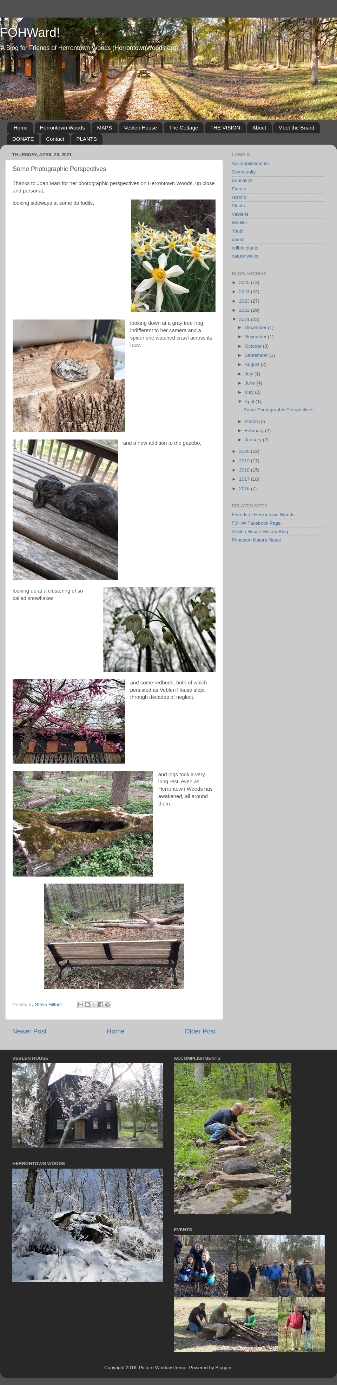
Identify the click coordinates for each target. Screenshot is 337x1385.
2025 (245, 282)
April (250, 401)
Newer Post (29, 1031)
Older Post (200, 1031)
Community (244, 172)
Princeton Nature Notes (256, 540)
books (238, 239)
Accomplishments (250, 163)
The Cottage (183, 128)
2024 (245, 291)
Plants (238, 205)
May (250, 392)
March (252, 421)
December (256, 327)
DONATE (23, 139)
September (257, 355)
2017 (245, 479)
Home (21, 128)
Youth (238, 231)
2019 (245, 460)
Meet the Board (296, 128)
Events (239, 188)
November (256, 336)
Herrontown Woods (62, 128)
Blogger (224, 1367)
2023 (245, 301)
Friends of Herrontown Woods (263, 514)
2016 (245, 488)
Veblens (240, 214)
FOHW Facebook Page (256, 523)
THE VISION (225, 128)
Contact (55, 139)
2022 (245, 310)
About (259, 128)
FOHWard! (30, 32)
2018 (245, 470)
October (254, 346)
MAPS (104, 128)
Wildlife (239, 222)
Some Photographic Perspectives (279, 409)
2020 (245, 451)
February (255, 430)
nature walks (245, 256)
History (239, 197)
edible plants (245, 248)
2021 (245, 319)
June (250, 383)
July (250, 374)
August (253, 364)
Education (242, 180)
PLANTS (87, 139)
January (254, 439)
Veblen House (140, 128)
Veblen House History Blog (260, 531)
